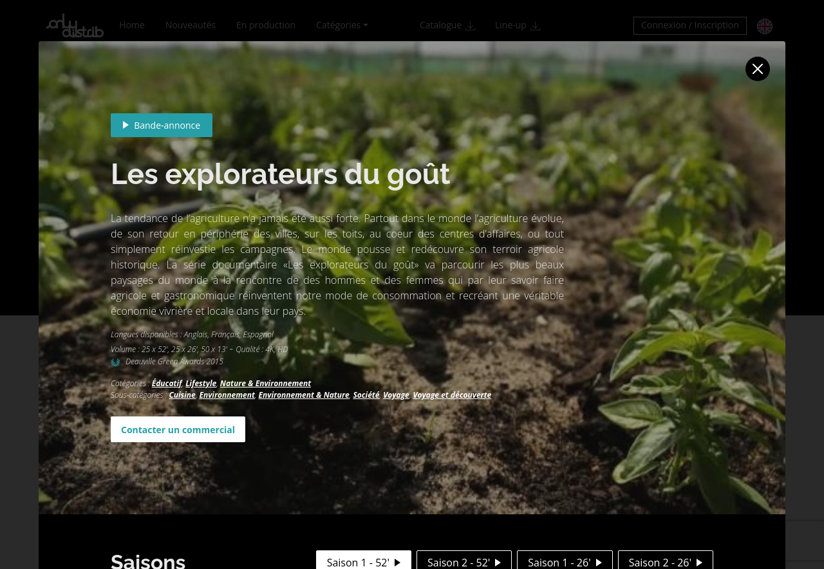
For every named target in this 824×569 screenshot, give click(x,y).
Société (366, 394)
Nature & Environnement (265, 383)
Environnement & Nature (304, 394)
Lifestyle (200, 383)
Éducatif (167, 383)
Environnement (226, 394)
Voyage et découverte (452, 394)
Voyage (396, 394)
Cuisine (182, 394)
